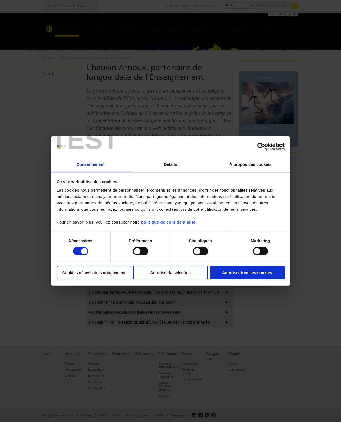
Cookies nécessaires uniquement (94, 272)
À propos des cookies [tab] (250, 164)
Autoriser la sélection (170, 272)
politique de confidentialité (168, 222)
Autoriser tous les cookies (247, 272)
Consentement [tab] (90, 164)
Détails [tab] (170, 164)
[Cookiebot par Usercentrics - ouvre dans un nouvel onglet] (261, 147)
